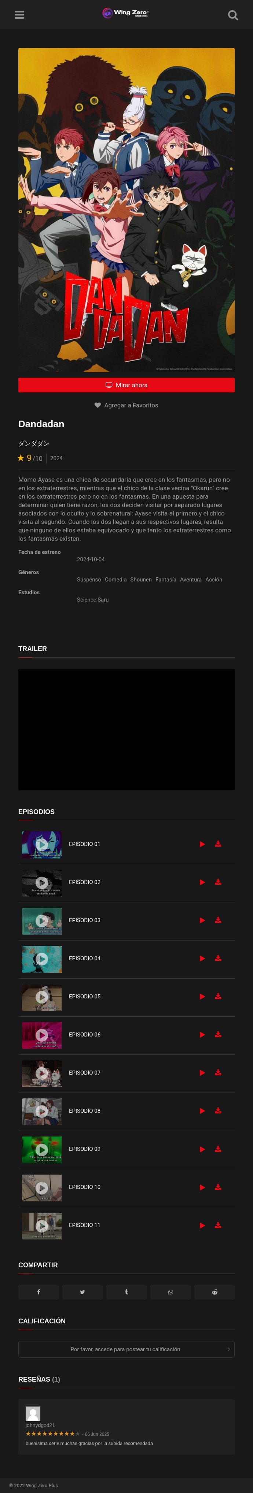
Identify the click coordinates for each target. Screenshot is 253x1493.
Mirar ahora (127, 385)
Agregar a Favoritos (126, 405)
